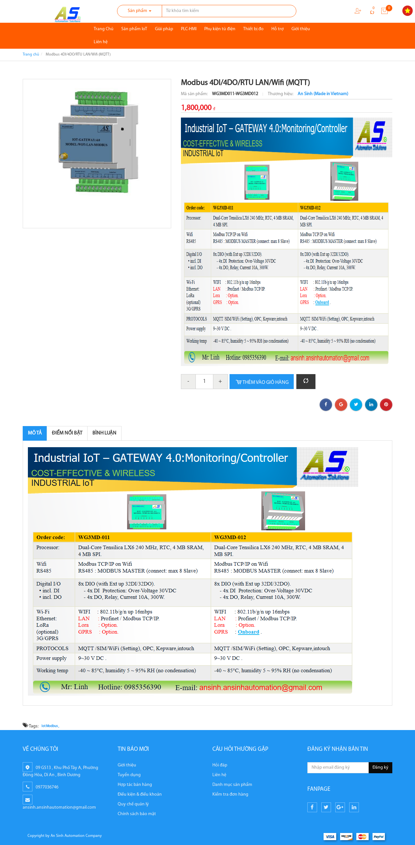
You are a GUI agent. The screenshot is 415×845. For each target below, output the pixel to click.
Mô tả (35, 433)
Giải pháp (164, 29)
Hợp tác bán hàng (135, 784)
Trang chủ (31, 55)
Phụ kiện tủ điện (219, 29)
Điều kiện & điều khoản (140, 794)
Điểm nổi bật (67, 433)
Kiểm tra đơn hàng (230, 794)
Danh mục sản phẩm (232, 784)
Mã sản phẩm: (195, 94)
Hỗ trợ (277, 29)
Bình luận (104, 433)
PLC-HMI (188, 29)
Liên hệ (101, 42)
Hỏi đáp (219, 765)
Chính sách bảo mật (137, 814)
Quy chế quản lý (133, 804)
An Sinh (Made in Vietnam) (323, 94)
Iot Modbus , (50, 726)
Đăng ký (380, 767)
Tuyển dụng (129, 775)
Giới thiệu (300, 29)
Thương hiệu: (281, 94)
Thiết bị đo (253, 29)
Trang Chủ (103, 29)
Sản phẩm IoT (134, 29)
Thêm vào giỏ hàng (262, 382)
